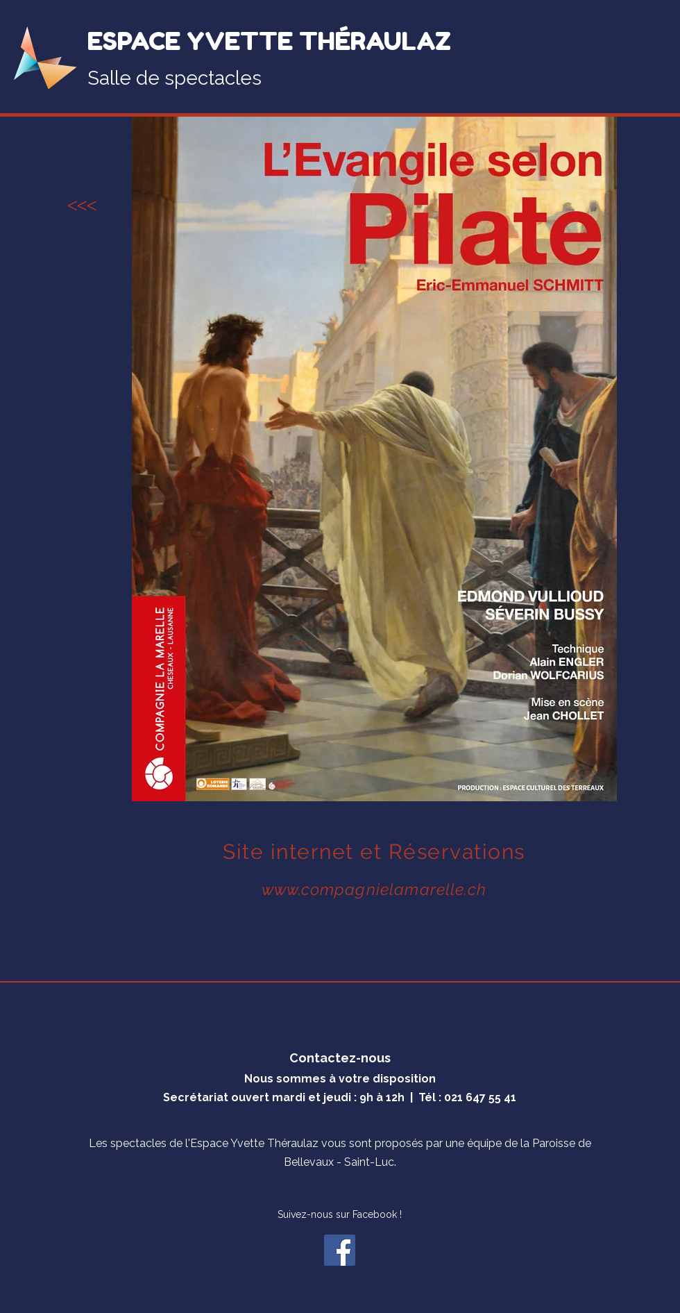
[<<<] (82, 206)
